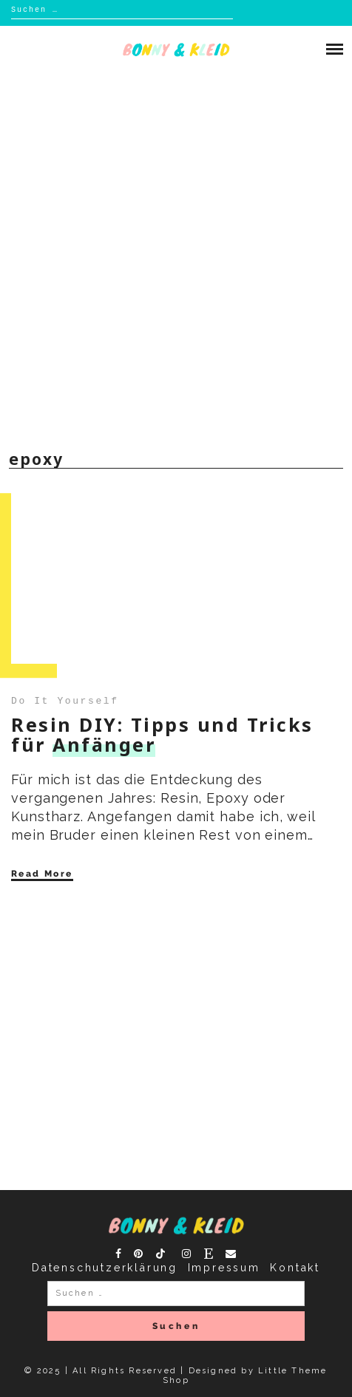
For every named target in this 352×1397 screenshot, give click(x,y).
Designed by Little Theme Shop (245, 1375)
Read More (42, 874)
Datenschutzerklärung (104, 1268)
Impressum (224, 1268)
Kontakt (295, 1268)
